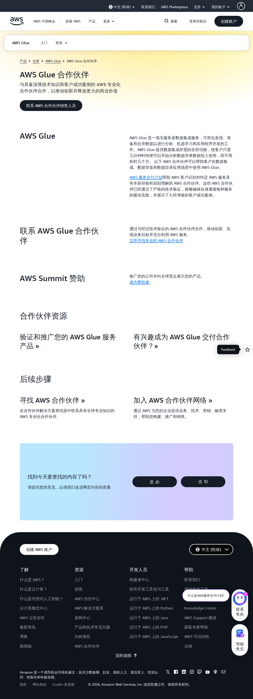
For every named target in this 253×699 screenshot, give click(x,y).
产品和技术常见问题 (92, 627)
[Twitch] (200, 672)
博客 (24, 636)
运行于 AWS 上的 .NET (149, 598)
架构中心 (82, 617)
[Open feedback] (247, 349)
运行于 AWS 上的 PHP (148, 627)
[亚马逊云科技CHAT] (240, 599)
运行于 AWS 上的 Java (148, 617)
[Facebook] (176, 672)
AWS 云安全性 (32, 617)
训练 (79, 589)
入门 (79, 579)
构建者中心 (139, 579)
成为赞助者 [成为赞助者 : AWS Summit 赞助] (139, 282)
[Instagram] (192, 672)
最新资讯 (28, 627)
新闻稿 (26, 646)
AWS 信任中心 (87, 598)
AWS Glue (53, 61)
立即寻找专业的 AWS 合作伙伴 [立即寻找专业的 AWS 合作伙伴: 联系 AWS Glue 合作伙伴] (156, 240)
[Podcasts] (215, 672)
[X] (168, 672)
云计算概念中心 (33, 608)
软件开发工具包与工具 (149, 589)
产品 (23, 61)
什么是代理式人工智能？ (41, 598)
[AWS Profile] (241, 6)
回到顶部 (126, 655)
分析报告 (82, 636)
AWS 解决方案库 (89, 608)
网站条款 (39, 684)
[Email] (223, 672)
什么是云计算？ (33, 589)
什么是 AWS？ (32, 579)
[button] (73, 21)
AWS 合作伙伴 (87, 646)
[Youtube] (208, 672)
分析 (36, 61)
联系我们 (192, 579)
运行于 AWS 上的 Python (151, 608)
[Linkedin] (184, 672)
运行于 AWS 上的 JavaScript (153, 636)
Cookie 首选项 (63, 684)
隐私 (23, 684)
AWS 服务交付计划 (145, 177)
